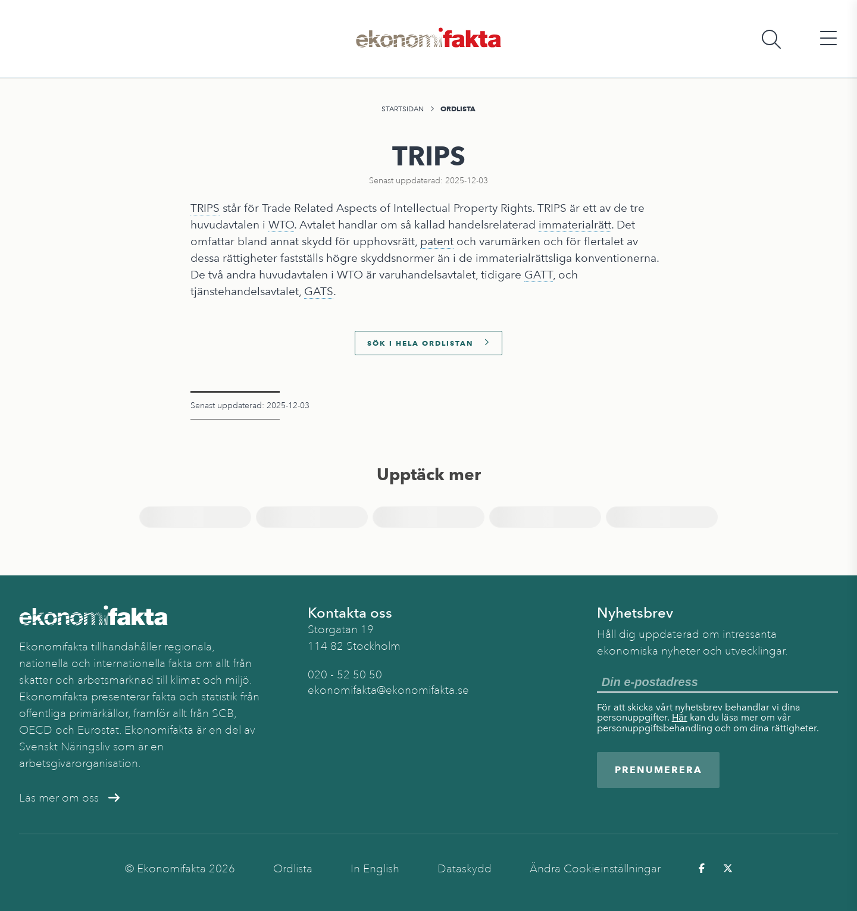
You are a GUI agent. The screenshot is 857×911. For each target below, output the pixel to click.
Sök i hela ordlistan (428, 343)
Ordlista (458, 108)
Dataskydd (464, 869)
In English (375, 869)
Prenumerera (658, 769)
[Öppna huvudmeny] (828, 39)
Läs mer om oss (69, 798)
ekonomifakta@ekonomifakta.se (388, 690)
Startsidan (402, 109)
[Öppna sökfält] (771, 39)
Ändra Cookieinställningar (595, 869)
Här (679, 717)
